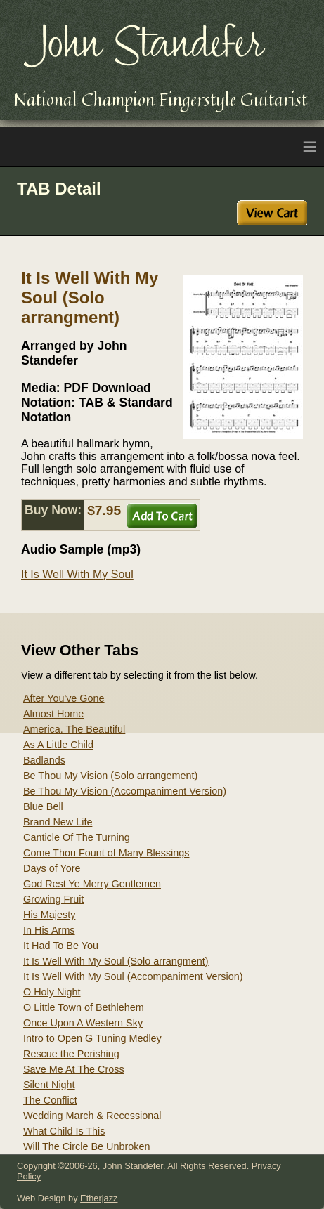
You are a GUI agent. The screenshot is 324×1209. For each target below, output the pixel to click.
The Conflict (50, 1100)
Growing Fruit (53, 899)
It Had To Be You (60, 945)
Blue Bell (43, 806)
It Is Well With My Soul (77, 574)
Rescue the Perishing (71, 1053)
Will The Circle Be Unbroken (86, 1146)
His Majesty (49, 914)
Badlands (44, 760)
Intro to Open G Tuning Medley (92, 1038)
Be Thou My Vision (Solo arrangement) (110, 775)
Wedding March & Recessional (92, 1115)
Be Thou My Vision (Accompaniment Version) (124, 791)
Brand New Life (57, 822)
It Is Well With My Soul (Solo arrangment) (116, 961)
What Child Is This (64, 1131)
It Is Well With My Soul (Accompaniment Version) (132, 976)
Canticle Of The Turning (76, 837)
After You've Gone (64, 698)
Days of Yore (52, 868)
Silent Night (49, 1084)
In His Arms (49, 930)
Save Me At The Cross (73, 1069)
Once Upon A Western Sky (83, 1022)
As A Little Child (58, 744)
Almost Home (53, 713)
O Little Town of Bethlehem (83, 1007)
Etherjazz (98, 1198)
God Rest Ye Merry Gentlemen (92, 883)
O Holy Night (52, 992)
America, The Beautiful (74, 729)
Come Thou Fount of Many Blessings (106, 852)
